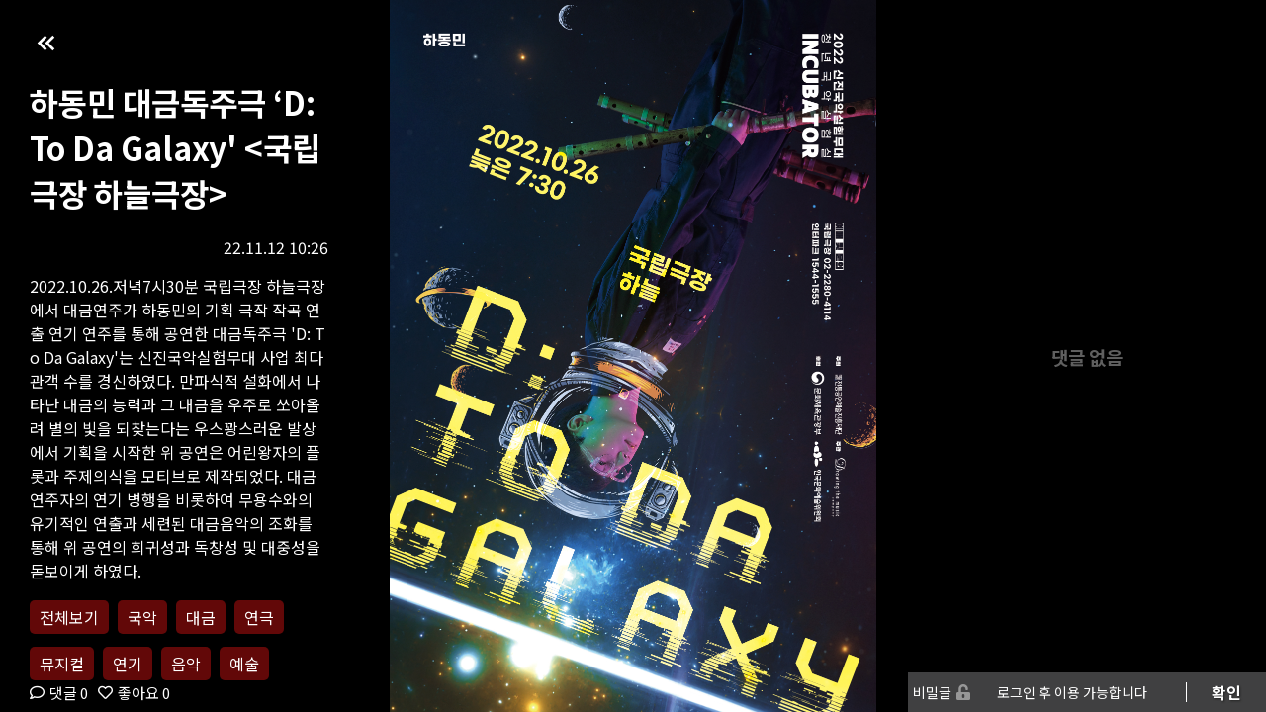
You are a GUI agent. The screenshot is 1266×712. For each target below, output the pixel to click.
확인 (1226, 692)
